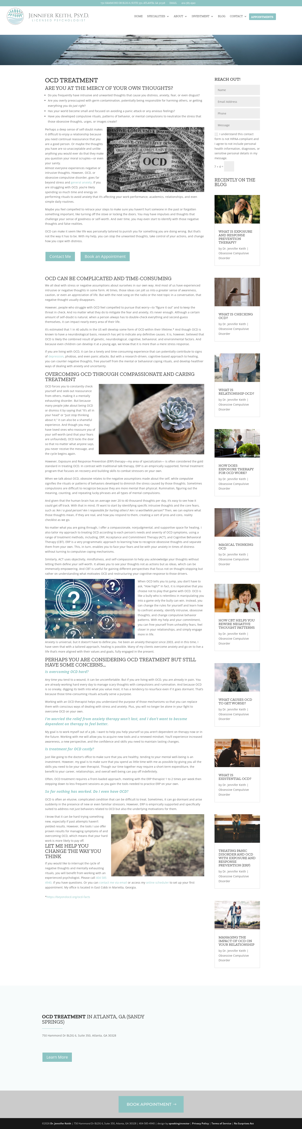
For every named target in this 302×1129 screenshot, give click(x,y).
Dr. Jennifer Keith (234, 248)
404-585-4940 (188, 3)
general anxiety (81, 182)
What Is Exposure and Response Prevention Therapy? (235, 237)
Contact (236, 16)
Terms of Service (221, 1123)
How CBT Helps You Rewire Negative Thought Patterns (237, 624)
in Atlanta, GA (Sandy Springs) (93, 1019)
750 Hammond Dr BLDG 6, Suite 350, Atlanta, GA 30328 (133, 3)
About (178, 16)
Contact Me (60, 256)
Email (173, 3)
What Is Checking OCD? (236, 316)
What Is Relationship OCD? (236, 392)
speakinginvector (179, 1123)
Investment (200, 16)
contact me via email (113, 882)
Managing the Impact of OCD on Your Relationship (236, 941)
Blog (221, 16)
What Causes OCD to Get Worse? (235, 701)
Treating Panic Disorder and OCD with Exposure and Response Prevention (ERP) (237, 857)
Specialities (156, 16)
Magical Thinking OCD (236, 546)
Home (138, 16)
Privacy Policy (200, 1123)
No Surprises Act (244, 1123)
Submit (249, 166)
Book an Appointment (105, 256)
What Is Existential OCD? (235, 777)
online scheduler (157, 882)
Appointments (262, 17)
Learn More (57, 1057)
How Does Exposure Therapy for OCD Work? (236, 469)
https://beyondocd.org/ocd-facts (68, 897)
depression (56, 356)
